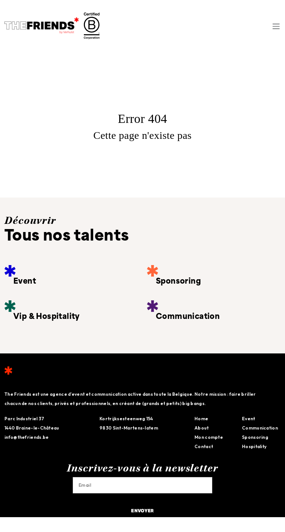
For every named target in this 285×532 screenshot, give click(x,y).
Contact (203, 446)
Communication (260, 428)
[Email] (142, 485)
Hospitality (254, 446)
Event (248, 418)
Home (201, 418)
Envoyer (142, 511)
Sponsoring (255, 437)
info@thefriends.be (26, 437)
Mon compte (208, 437)
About (201, 428)
